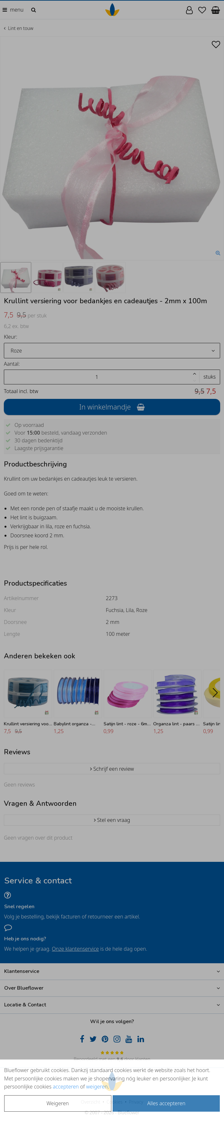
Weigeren (58, 1103)
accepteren (66, 1086)
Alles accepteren (166, 1103)
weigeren (97, 1086)
